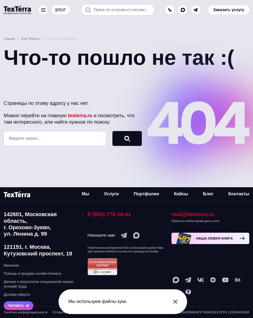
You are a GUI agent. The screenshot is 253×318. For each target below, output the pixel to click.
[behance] (237, 279)
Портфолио (146, 193)
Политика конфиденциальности (25, 312)
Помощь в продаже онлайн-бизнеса (32, 273)
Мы (85, 193)
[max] (182, 9)
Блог (208, 193)
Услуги (111, 193)
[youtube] (225, 279)
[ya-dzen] (213, 279)
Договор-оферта (17, 294)
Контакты (238, 193)
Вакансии (11, 265)
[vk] (200, 279)
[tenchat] (188, 292)
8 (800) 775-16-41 (109, 214)
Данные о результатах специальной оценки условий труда (38, 284)
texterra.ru (80, 115)
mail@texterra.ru (192, 214)
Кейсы (181, 193)
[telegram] (195, 9)
